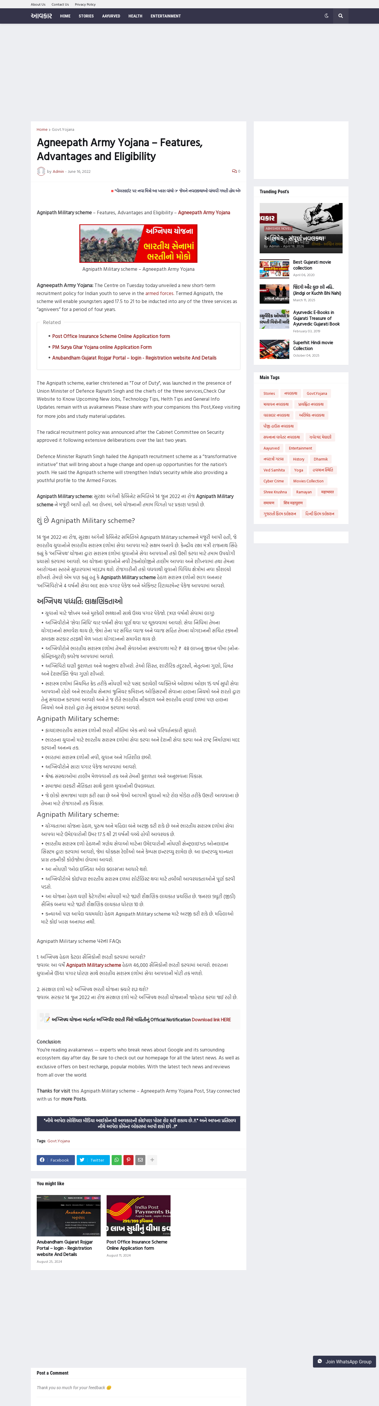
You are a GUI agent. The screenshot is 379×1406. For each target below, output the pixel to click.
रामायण (269, 503)
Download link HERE (211, 1019)
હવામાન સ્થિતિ (323, 470)
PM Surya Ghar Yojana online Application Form (102, 347)
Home (42, 129)
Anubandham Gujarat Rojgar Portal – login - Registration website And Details (134, 357)
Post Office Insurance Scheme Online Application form (111, 336)
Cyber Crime (274, 481)
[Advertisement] (190, 72)
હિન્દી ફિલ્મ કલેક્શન (320, 514)
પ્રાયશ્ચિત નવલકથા (311, 404)
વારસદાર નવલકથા (277, 415)
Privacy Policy (85, 4)
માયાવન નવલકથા (276, 404)
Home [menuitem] (65, 16)
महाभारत (327, 492)
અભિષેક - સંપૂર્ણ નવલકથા (294, 238)
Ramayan (304, 492)
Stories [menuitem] (86, 16)
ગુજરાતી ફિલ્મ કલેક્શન (280, 514)
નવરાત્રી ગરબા (274, 459)
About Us (38, 4)
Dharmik (321, 459)
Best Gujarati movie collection (312, 265)
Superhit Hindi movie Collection (313, 345)
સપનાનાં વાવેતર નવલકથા (282, 437)
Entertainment (300, 448)
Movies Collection (308, 481)
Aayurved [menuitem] (111, 16)
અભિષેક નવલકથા (312, 415)
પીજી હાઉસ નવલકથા (279, 426)
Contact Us (60, 4)
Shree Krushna (275, 492)
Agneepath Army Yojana (204, 212)
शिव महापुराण (293, 503)
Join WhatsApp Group (344, 1362)
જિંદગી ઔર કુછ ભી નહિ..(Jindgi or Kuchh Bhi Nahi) (317, 290)
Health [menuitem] (135, 16)
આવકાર (41, 16)
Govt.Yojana (63, 129)
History (298, 459)
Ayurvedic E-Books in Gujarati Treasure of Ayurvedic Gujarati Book (316, 318)
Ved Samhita (274, 470)
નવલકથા (290, 393)
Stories (269, 393)
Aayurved (272, 448)
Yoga (298, 470)
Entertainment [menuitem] (166, 16)
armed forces (159, 293)
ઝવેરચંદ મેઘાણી (320, 437)
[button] (326, 16)
